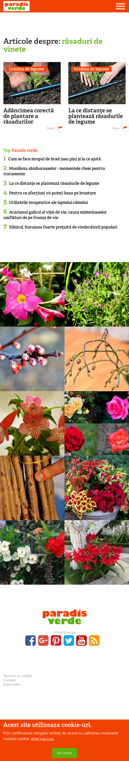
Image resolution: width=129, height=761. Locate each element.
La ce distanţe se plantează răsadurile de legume (95, 116)
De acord (64, 753)
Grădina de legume (26, 69)
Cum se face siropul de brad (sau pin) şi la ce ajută (54, 159)
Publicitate (11, 684)
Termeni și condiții (17, 676)
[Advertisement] (64, 23)
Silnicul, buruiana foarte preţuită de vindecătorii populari (63, 227)
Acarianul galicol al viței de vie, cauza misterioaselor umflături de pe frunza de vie (55, 215)
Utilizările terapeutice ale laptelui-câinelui (48, 202)
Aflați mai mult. (43, 739)
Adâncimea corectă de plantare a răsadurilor (28, 116)
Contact (9, 680)
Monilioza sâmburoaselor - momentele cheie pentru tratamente (54, 171)
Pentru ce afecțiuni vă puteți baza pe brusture (52, 193)
